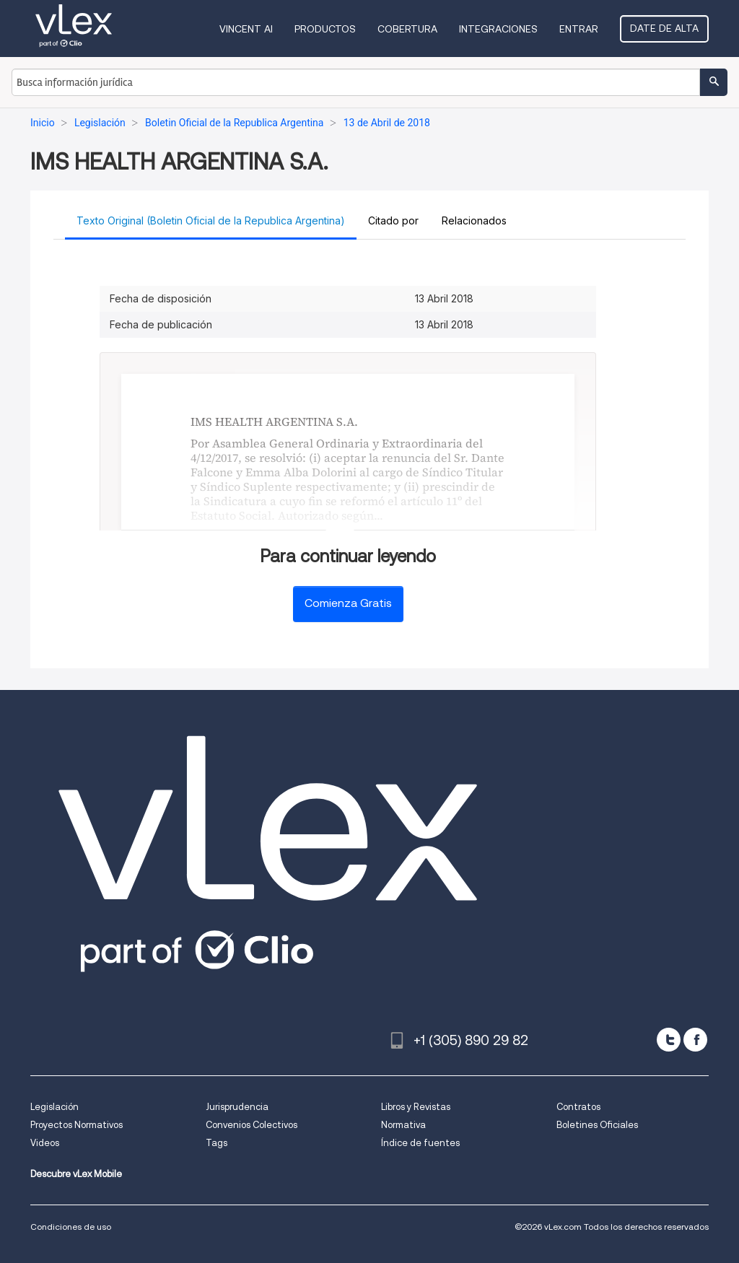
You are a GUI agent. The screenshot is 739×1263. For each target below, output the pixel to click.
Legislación (54, 1106)
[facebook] (695, 1040)
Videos (44, 1142)
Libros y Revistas (415, 1106)
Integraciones (498, 29)
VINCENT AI (246, 29)
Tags (216, 1142)
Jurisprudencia (237, 1106)
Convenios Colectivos (251, 1124)
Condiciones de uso (70, 1226)
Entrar (578, 29)
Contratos (578, 1106)
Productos (325, 29)
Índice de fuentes (420, 1142)
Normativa (403, 1124)
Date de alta (664, 28)
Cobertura (407, 29)
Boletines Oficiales (597, 1124)
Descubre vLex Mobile (76, 1173)
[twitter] (669, 1040)
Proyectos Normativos (76, 1124)
